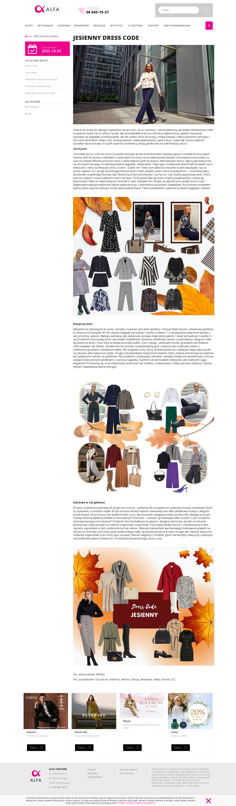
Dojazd (91, 769)
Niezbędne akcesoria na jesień (41, 79)
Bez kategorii (32, 106)
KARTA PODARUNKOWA (177, 25)
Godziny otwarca (129, 769)
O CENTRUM (135, 25)
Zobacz (33, 747)
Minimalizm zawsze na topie (40, 93)
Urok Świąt (31, 72)
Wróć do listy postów (41, 36)
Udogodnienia (95, 776)
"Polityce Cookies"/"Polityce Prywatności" (137, 803)
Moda (28, 113)
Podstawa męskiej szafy (38, 86)
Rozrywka (93, 773)
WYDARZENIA (81, 25)
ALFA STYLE (116, 25)
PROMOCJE (99, 25)
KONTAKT (153, 25)
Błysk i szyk (31, 65)
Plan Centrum (127, 773)
